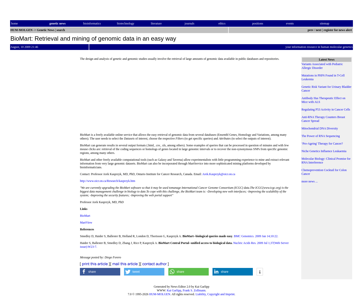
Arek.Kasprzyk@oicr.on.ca (218, 174)
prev (310, 30)
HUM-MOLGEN (159, 294)
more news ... (309, 181)
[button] (100, 272)
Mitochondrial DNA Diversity (319, 128)
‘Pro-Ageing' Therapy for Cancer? (322, 143)
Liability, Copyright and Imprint (215, 294)
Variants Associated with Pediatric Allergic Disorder (322, 66)
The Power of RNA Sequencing (320, 136)
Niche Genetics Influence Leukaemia (323, 151)
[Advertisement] (186, 98)
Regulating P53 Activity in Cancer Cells (325, 109)
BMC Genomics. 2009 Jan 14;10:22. (256, 236)
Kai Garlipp (174, 290)
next (318, 30)
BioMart (85, 215)
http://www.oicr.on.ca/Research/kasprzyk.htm (107, 181)
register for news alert (338, 30)
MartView (86, 222)
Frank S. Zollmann (194, 290)
